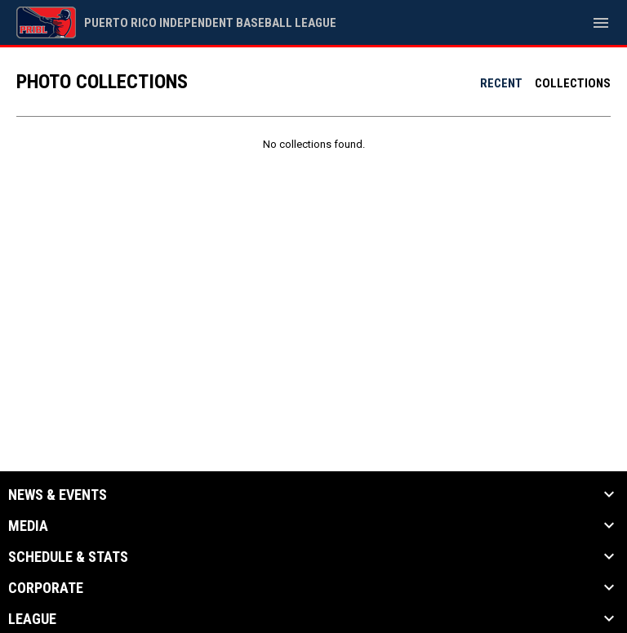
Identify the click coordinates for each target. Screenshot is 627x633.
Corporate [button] (45, 588)
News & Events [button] (57, 495)
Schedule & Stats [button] (68, 557)
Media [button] (28, 526)
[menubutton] (601, 23)
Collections (573, 83)
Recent (501, 83)
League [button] (32, 619)
